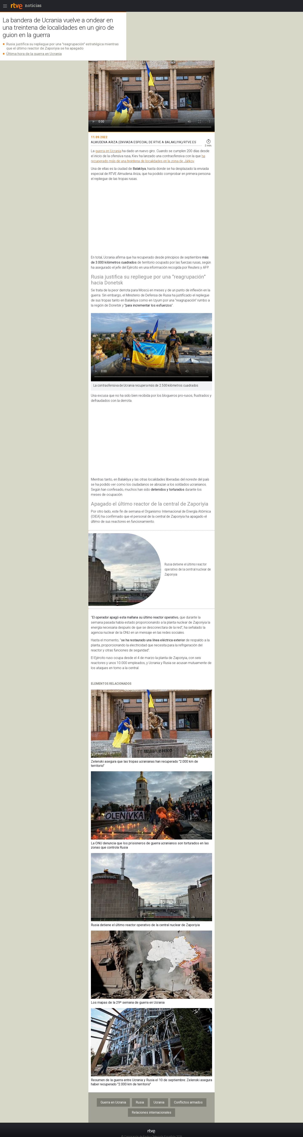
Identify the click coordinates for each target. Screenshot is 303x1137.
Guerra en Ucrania (113, 1102)
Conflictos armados (188, 1102)
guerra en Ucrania (108, 151)
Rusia (140, 1102)
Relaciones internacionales (151, 1112)
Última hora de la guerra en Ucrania (34, 54)
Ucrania (159, 1102)
